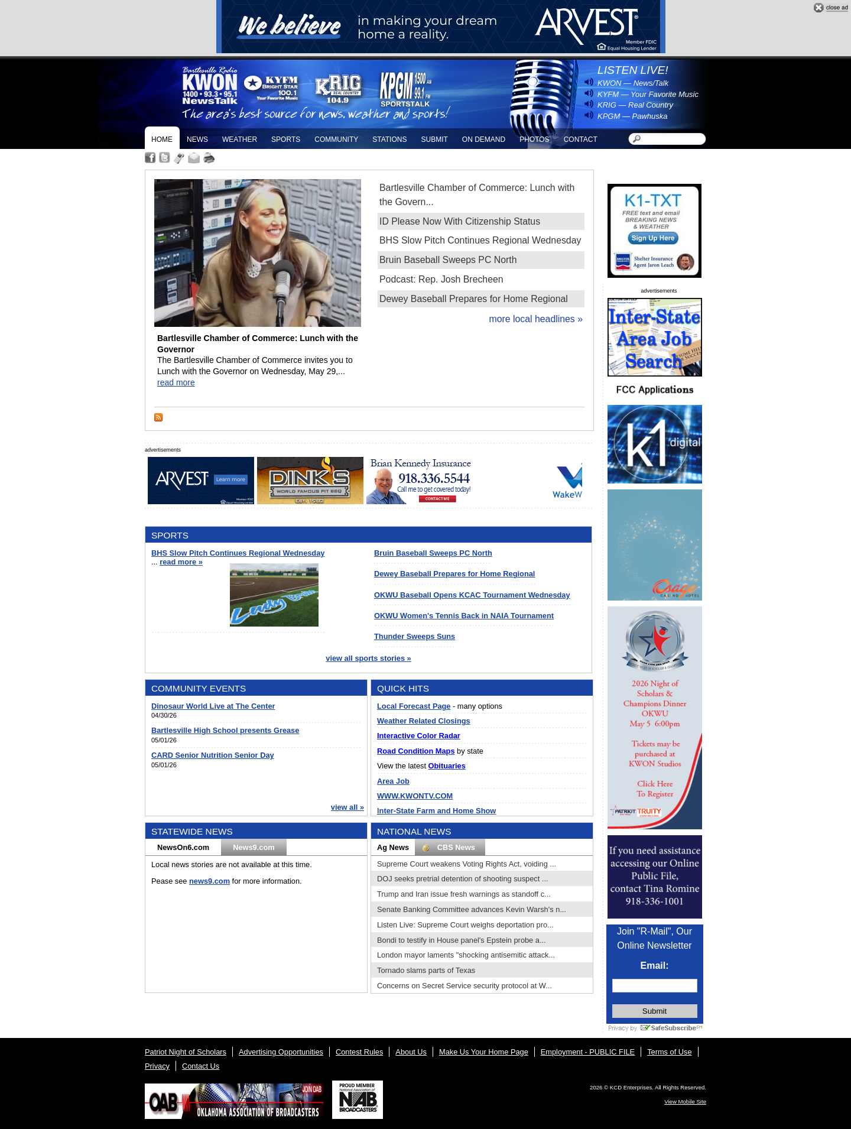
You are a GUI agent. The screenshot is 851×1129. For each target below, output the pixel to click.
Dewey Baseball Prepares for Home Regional (473, 299)
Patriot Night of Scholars (185, 1051)
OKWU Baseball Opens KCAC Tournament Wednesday (472, 595)
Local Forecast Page (413, 706)
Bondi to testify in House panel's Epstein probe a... (461, 940)
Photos (534, 139)
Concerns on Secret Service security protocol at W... (464, 985)
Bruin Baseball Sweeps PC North (448, 260)
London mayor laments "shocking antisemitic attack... (466, 954)
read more (176, 382)
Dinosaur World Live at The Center (213, 706)
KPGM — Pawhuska (632, 116)
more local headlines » (536, 319)
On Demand (483, 139)
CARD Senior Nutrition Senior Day (212, 755)
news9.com (209, 881)
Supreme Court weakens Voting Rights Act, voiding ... (466, 863)
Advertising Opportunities (281, 1051)
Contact (580, 139)
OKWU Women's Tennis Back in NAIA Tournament (464, 615)
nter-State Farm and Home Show (437, 810)
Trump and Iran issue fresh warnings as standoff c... (464, 894)
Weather (239, 139)
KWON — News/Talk (632, 83)
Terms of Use (669, 1051)
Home (162, 139)
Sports (285, 139)
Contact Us (200, 1066)
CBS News (450, 847)
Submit (434, 139)
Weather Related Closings (423, 720)
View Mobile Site (685, 1101)
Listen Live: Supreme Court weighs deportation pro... (465, 924)
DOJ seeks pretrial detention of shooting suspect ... (462, 878)
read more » (181, 561)
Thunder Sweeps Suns (414, 636)
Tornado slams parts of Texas (426, 970)
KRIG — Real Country (635, 104)
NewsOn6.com (183, 847)
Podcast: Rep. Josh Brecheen (441, 279)
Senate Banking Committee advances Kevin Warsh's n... (471, 909)
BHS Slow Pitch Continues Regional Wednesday (480, 240)
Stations (389, 139)
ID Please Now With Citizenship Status (459, 221)
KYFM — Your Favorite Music (648, 94)
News (197, 139)
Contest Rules (359, 1051)
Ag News (393, 847)
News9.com (253, 847)
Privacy (157, 1066)
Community (336, 139)
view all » (347, 807)
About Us (411, 1051)
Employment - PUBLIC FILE (588, 1051)
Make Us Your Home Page (483, 1051)
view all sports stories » (368, 658)
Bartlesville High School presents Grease (225, 730)
